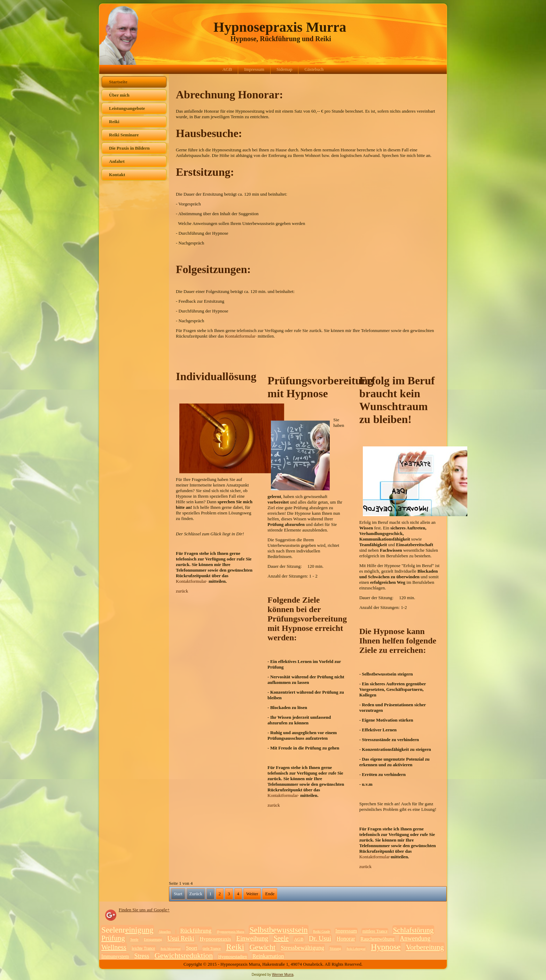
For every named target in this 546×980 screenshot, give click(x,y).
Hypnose (385, 946)
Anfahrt (117, 161)
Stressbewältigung (302, 947)
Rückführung (195, 930)
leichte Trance (143, 948)
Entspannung (153, 939)
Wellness (113, 947)
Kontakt (117, 174)
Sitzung (335, 948)
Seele (134, 939)
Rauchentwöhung (377, 939)
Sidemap (284, 69)
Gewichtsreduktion (184, 955)
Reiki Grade (321, 931)
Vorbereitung (425, 947)
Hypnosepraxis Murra (279, 27)
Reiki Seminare (124, 134)
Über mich (119, 95)
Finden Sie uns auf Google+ (144, 909)
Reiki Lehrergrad (356, 948)
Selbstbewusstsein (278, 930)
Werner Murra (283, 975)
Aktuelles (165, 931)
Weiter (252, 893)
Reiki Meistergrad (171, 948)
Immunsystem (115, 956)
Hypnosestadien (232, 956)
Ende (269, 893)
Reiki (114, 121)
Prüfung (113, 938)
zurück (182, 591)
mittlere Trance (375, 931)
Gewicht (262, 947)
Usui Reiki (180, 938)
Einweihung (252, 938)
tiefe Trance (212, 948)
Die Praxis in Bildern (129, 148)
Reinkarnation (268, 956)
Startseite (118, 81)
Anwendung (415, 938)
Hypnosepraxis (215, 939)
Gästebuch (313, 69)
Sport (191, 948)
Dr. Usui (320, 938)
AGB (227, 69)
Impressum (254, 69)
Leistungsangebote (127, 108)
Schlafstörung (413, 930)
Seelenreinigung (127, 930)
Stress (141, 955)
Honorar (345, 939)
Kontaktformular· (241, 336)
